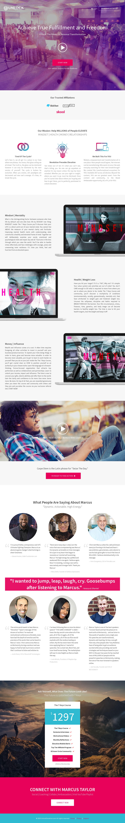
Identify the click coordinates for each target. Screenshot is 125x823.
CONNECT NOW (62, 802)
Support (86, 818)
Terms (72, 818)
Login (94, 9)
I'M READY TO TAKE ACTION (63, 476)
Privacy (79, 818)
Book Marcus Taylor (109, 8)
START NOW (62, 62)
